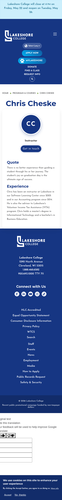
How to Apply (31, 371)
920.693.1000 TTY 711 (31, 273)
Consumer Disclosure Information (31, 321)
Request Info (32, 74)
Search (31, 337)
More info (55, 488)
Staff (31, 344)
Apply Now (32, 53)
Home (5, 93)
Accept (7, 495)
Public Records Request (31, 377)
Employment (31, 360)
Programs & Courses (25, 93)
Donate (32, 67)
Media (31, 366)
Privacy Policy (31, 326)
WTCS (31, 332)
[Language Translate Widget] (32, 46)
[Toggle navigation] (55, 34)
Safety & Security (31, 382)
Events (31, 349)
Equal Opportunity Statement (31, 315)
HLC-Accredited (31, 310)
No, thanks (20, 495)
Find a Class (32, 71)
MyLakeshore (32, 61)
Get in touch (31, 148)
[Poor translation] (11, 435)
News (31, 355)
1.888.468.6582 (31, 269)
